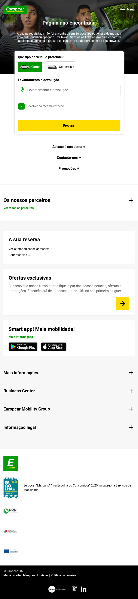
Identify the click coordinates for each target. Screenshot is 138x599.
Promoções (68, 169)
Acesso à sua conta (69, 147)
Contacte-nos (69, 158)
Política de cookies (63, 575)
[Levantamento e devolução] (73, 90)
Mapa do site (12, 575)
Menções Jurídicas (35, 575)
